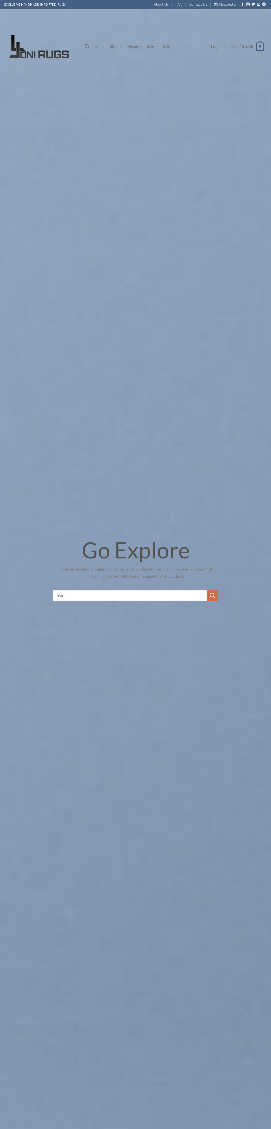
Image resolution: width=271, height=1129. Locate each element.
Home (99, 47)
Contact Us (198, 4)
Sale (166, 47)
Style (116, 46)
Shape (135, 46)
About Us (161, 4)
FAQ (178, 4)
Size (152, 46)
